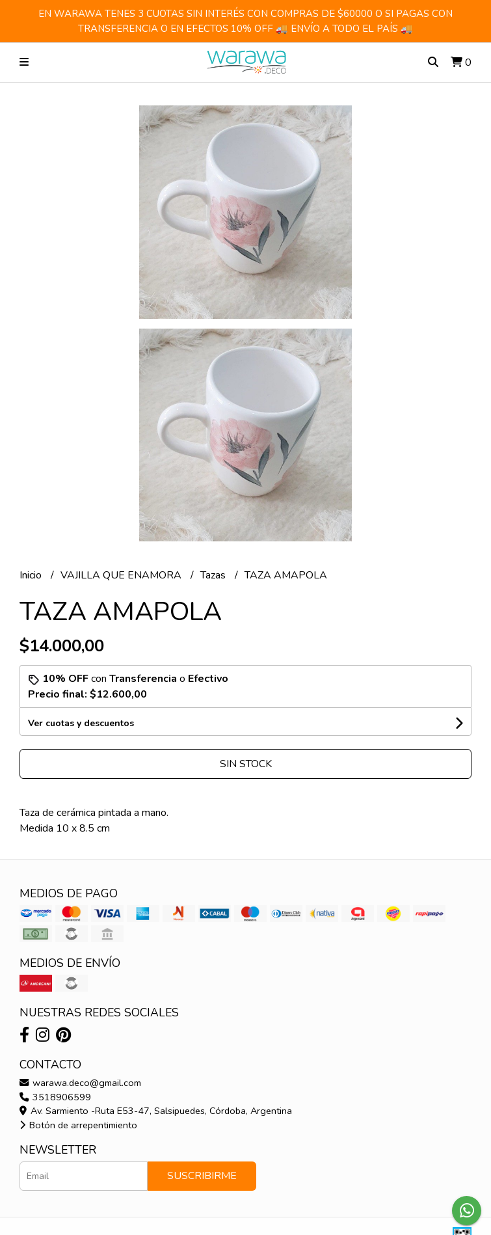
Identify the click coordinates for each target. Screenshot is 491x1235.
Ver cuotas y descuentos (81, 723)
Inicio (32, 575)
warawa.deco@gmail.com (80, 1082)
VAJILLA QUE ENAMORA (122, 575)
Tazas (214, 575)
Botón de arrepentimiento (78, 1125)
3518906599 (55, 1097)
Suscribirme (202, 1176)
